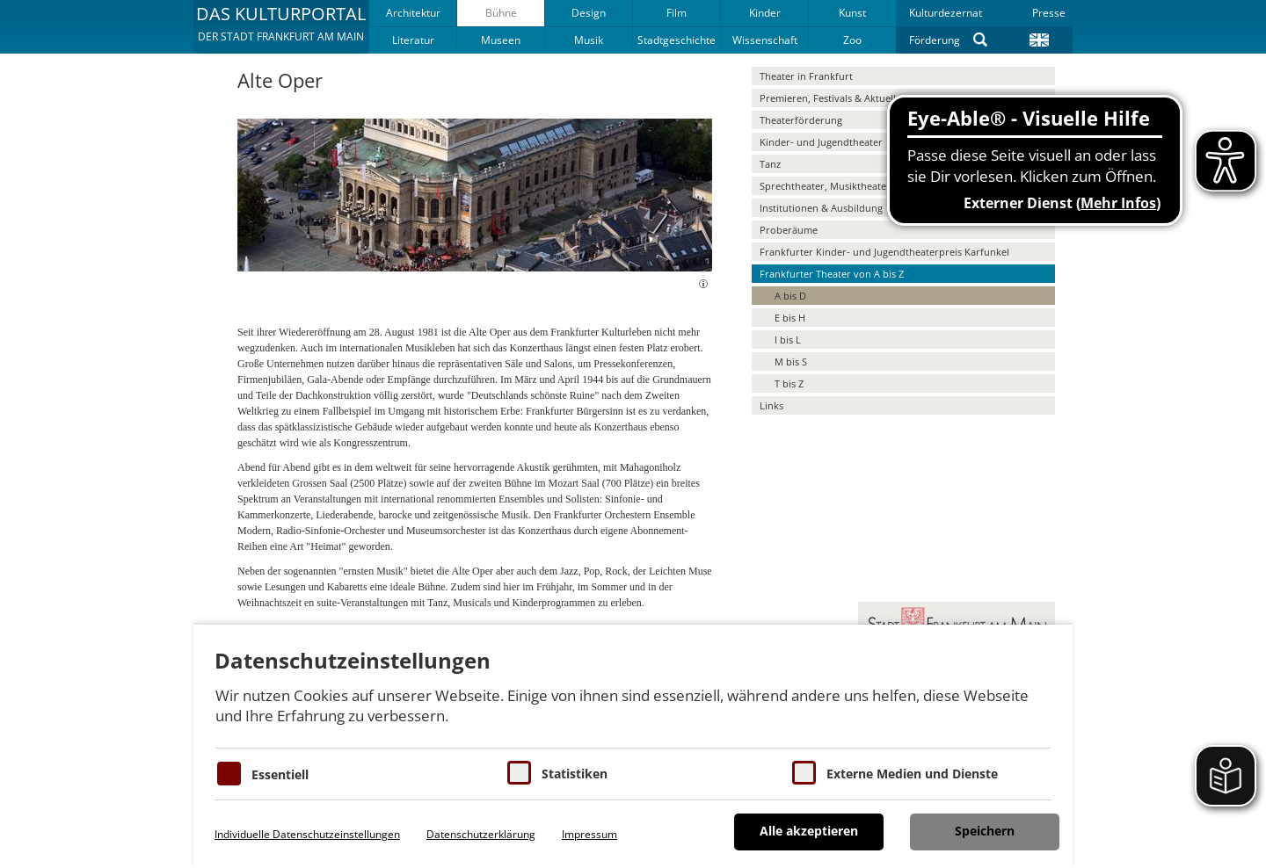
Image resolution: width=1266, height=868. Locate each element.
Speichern (985, 830)
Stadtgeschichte (676, 40)
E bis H (790, 317)
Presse (1049, 12)
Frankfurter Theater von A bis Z (832, 273)
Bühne (501, 12)
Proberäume (789, 229)
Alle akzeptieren (809, 830)
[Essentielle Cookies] (229, 773)
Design (588, 12)
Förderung (934, 40)
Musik (588, 40)
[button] (280, 26)
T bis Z (789, 383)
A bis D (790, 295)
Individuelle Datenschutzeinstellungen (307, 834)
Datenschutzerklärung (480, 834)
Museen (500, 40)
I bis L (788, 339)
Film (676, 12)
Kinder (765, 12)
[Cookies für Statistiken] (519, 773)
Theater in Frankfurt (806, 76)
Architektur (413, 12)
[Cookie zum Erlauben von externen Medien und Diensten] (804, 773)
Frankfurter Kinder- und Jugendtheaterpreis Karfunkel (884, 251)
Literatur (413, 40)
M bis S (791, 361)
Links (771, 405)
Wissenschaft (764, 40)
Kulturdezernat (945, 12)
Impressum (589, 834)
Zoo (852, 40)
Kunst (852, 12)
